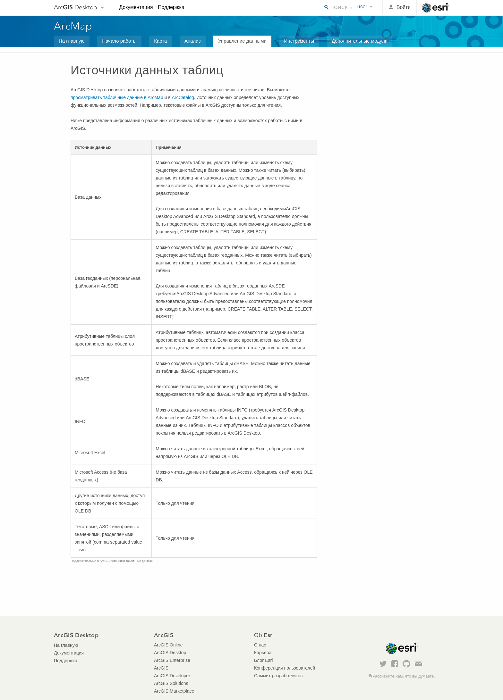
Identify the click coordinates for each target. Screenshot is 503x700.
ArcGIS (161, 668)
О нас (260, 644)
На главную (72, 41)
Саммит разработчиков (278, 675)
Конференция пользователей (284, 668)
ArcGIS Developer (172, 675)
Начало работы (119, 41)
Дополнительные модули (360, 41)
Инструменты (299, 41)
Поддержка (171, 7)
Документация (136, 7)
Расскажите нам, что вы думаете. (403, 676)
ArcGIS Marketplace (174, 691)
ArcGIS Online (168, 644)
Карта (160, 41)
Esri (435, 7)
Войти (403, 7)
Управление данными (242, 41)
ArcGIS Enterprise (172, 660)
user (362, 6)
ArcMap (73, 26)
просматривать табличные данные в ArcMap (117, 97)
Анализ (192, 41)
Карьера (262, 652)
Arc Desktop (75, 7)
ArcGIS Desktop (170, 652)
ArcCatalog (183, 97)
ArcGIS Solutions (171, 683)
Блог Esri (263, 660)
